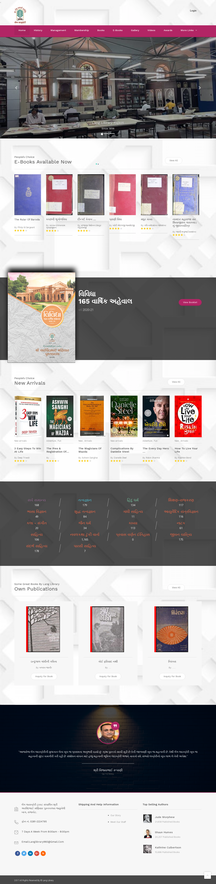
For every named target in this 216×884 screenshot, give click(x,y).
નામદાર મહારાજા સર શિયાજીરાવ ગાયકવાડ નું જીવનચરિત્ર (185, 222)
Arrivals (88, 440)
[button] (16, 87)
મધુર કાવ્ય (146, 218)
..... (110, 666)
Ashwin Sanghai (90, 456)
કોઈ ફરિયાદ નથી (108, 659)
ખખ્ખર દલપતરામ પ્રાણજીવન (55, 226)
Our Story (116, 813)
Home (22, 30)
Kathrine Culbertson (168, 845)
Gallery (135, 30)
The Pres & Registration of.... (57, 449)
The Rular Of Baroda (27, 219)
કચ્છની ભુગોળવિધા (56, 218)
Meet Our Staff (118, 820)
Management (58, 30)
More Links (187, 30)
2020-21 (88, 309)
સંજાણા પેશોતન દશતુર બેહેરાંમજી (89, 226)
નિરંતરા (172, 659)
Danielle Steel (120, 456)
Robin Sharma (153, 456)
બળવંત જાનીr (45, 666)
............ (53, 456)
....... (174, 666)
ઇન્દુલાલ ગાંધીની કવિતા (44, 659)
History (38, 30)
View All (173, 160)
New (80, 440)
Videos (151, 30)
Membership (81, 30)
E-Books (118, 30)
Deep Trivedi (24, 456)
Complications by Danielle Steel (122, 449)
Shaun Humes (164, 830)
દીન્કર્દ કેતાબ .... (87, 218)
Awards (168, 30)
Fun (59, 440)
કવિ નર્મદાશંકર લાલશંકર (155, 225)
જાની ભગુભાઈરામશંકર (186, 231)
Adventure (51, 440)
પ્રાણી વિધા (115, 218)
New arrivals (20, 440)
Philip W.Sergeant (26, 227)
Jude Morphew (165, 815)
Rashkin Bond (184, 456)
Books (100, 30)
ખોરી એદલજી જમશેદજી (124, 225)
